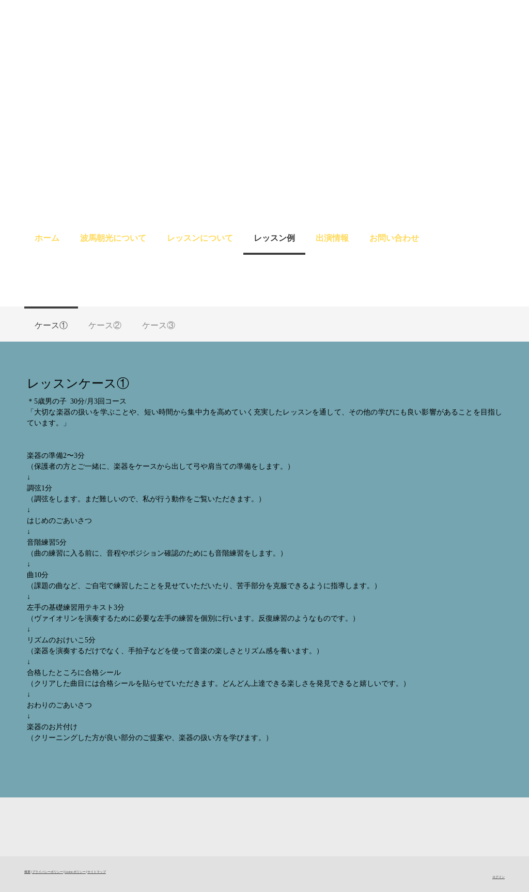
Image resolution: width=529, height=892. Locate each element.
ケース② (104, 325)
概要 (27, 871)
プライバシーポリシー (47, 871)
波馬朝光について (113, 237)
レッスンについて (200, 237)
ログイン (498, 877)
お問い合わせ (394, 237)
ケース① (51, 325)
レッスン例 (274, 237)
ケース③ (158, 325)
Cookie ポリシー (75, 871)
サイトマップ (96, 871)
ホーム (47, 237)
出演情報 (332, 237)
